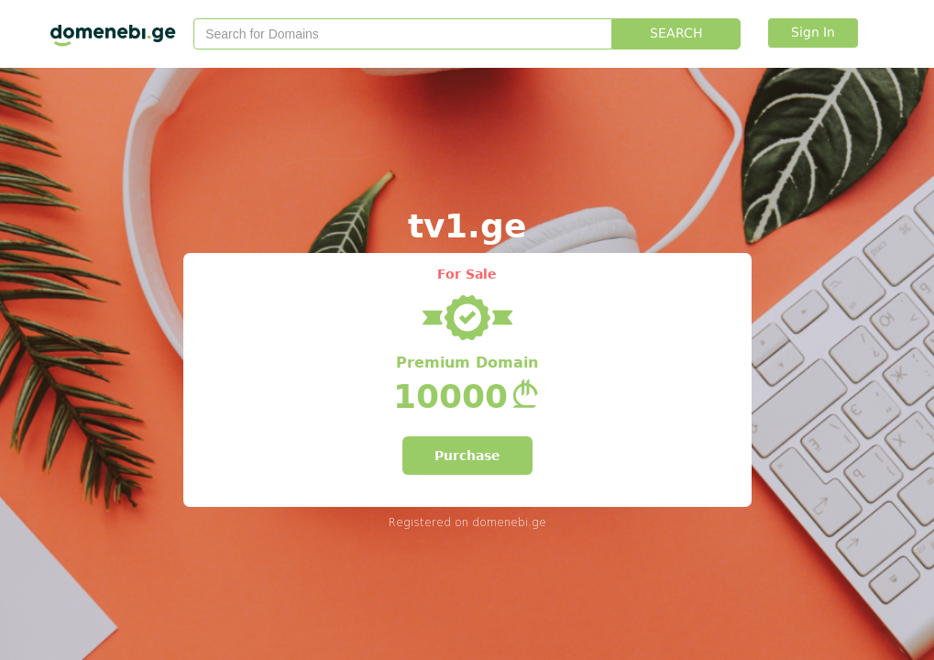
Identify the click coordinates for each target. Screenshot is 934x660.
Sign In (813, 33)
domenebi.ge (509, 522)
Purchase (467, 456)
